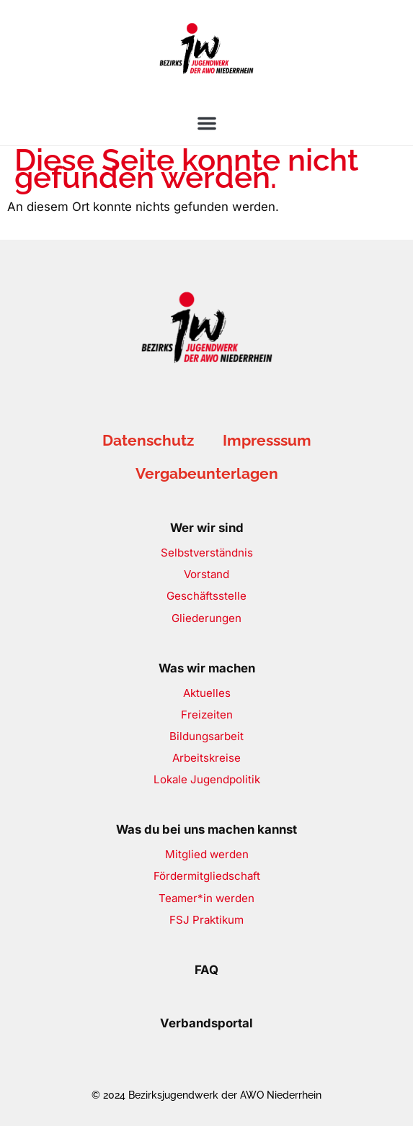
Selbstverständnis (207, 552)
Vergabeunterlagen (207, 473)
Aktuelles (207, 693)
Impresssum (267, 440)
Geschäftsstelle (206, 596)
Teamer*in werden (206, 898)
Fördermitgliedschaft (207, 876)
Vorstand (206, 574)
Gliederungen (206, 618)
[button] (207, 123)
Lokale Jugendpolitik (207, 779)
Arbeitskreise (206, 758)
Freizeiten (207, 714)
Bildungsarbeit (206, 736)
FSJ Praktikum (206, 920)
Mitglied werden (207, 854)
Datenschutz (148, 440)
